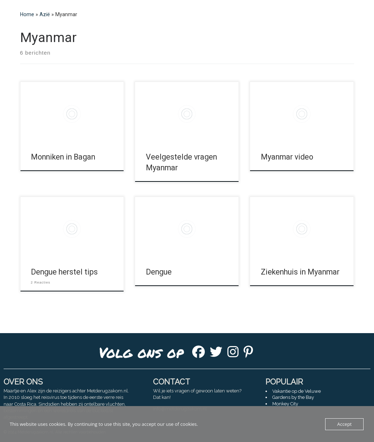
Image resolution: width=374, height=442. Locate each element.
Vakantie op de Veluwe (296, 391)
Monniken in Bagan (63, 156)
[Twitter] (216, 354)
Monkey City (285, 403)
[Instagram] (233, 354)
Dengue (159, 271)
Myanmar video (287, 156)
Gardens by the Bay (293, 397)
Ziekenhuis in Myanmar (300, 271)
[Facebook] (198, 354)
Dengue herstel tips (64, 271)
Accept (344, 424)
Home (27, 14)
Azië (45, 14)
